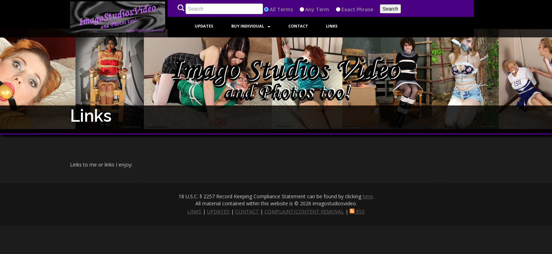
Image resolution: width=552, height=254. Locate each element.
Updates (204, 26)
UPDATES (218, 211)
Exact (348, 9)
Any (309, 9)
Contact (298, 26)
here (368, 196)
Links (332, 26)
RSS (357, 211)
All (273, 9)
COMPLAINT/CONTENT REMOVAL (304, 211)
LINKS (194, 211)
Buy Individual (250, 26)
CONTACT (247, 211)
